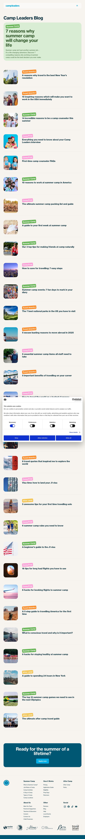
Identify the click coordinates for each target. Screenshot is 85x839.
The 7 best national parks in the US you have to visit (48, 311)
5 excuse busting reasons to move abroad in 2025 (48, 332)
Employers (46, 816)
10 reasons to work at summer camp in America (46, 182)
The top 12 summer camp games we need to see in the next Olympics (48, 698)
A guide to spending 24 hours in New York (43, 675)
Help (44, 811)
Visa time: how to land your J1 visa (39, 482)
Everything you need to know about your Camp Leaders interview (46, 141)
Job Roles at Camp (29, 787)
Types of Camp (28, 795)
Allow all (68, 438)
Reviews (45, 806)
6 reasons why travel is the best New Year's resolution (44, 76)
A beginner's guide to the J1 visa (38, 547)
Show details (73, 432)
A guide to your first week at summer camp (44, 225)
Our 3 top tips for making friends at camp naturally (48, 247)
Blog (44, 809)
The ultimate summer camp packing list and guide (47, 204)
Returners (46, 795)
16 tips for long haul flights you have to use (44, 568)
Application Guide (48, 787)
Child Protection (28, 819)
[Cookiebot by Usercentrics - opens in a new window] (73, 399)
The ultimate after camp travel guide (41, 718)
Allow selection (42, 438)
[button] (77, 6)
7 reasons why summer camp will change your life (22, 38)
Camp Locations (28, 797)
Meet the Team (28, 806)
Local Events (47, 814)
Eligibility (45, 790)
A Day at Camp (28, 792)
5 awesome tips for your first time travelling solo (47, 504)
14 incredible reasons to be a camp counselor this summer (47, 119)
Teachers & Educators (30, 811)
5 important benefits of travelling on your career (47, 375)
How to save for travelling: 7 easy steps (42, 268)
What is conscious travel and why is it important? (47, 633)
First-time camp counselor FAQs (38, 161)
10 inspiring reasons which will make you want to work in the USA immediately (47, 98)
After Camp (66, 785)
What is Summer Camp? (31, 785)
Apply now (42, 761)
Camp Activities (28, 790)
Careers (26, 814)
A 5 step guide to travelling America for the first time (46, 612)
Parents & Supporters (30, 809)
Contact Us (27, 816)
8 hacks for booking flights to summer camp (45, 590)
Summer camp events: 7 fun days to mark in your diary (47, 291)
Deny (16, 438)
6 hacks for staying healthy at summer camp (45, 654)
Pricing (45, 785)
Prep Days (46, 792)
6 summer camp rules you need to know (42, 525)
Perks (65, 787)
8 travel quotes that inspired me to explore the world (46, 462)
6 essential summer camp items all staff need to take (46, 355)
